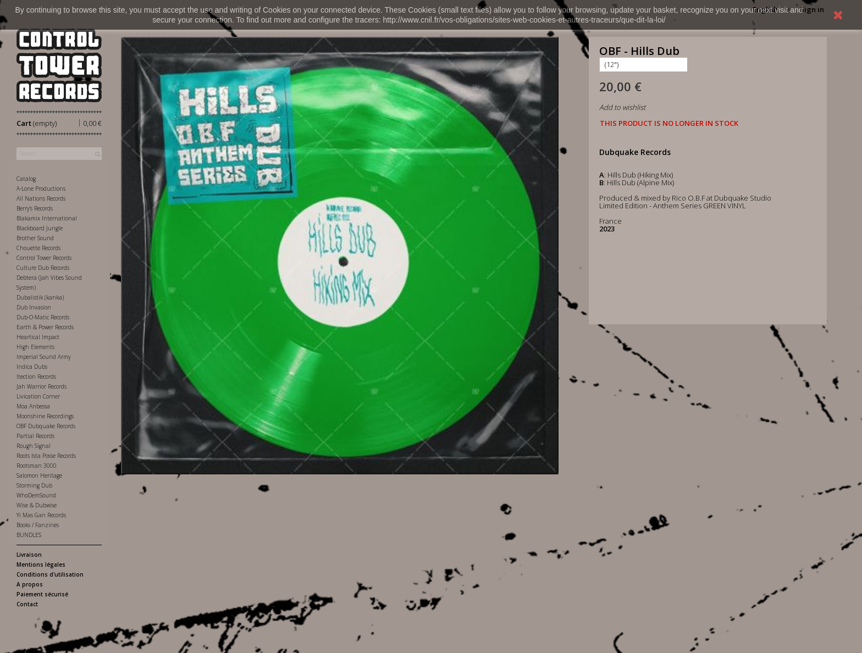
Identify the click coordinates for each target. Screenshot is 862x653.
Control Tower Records (43, 258)
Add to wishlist (622, 107)
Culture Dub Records (42, 268)
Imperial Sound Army (43, 357)
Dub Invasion (33, 307)
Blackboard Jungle (39, 228)
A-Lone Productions (40, 188)
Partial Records (35, 436)
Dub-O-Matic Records (42, 317)
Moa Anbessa (33, 406)
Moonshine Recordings (45, 416)
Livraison (29, 554)
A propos (29, 584)
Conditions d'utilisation (50, 574)
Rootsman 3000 (36, 465)
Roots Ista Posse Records (46, 456)
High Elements (35, 347)
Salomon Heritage (39, 475)
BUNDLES (28, 535)
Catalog (26, 178)
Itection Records (36, 376)
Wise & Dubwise (36, 505)
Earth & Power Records (45, 327)
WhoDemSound (36, 495)
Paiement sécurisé (42, 594)
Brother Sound (35, 238)
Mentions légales (40, 564)
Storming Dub (34, 485)
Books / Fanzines (37, 525)
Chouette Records (38, 248)
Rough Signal (33, 446)
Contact (27, 604)
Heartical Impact (37, 337)
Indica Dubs (31, 366)
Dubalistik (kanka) (40, 297)
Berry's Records (34, 208)
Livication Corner (38, 396)
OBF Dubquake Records (45, 426)
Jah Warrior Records (41, 386)
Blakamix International (46, 218)
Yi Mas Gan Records (41, 515)
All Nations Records (40, 198)
